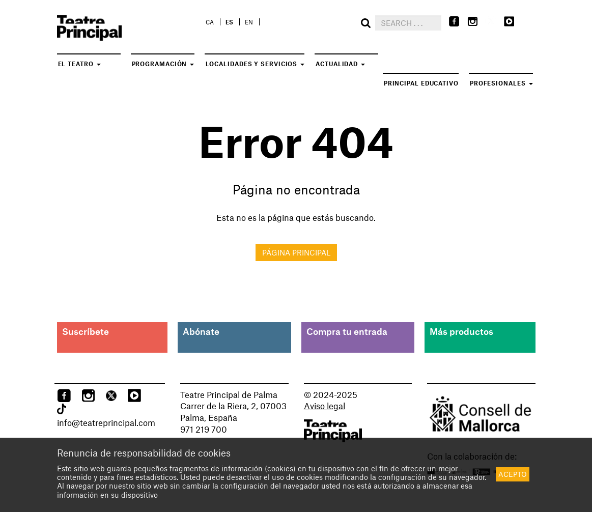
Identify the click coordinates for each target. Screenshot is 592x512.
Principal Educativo (421, 83)
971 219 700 (203, 429)
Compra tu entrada (346, 331)
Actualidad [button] (340, 63)
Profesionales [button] (501, 83)
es (229, 21)
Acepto (512, 474)
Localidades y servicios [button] (255, 63)
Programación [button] (163, 63)
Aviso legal (324, 406)
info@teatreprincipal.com (106, 422)
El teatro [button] (79, 63)
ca (210, 21)
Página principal (296, 252)
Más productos (461, 331)
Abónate (201, 331)
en (249, 21)
